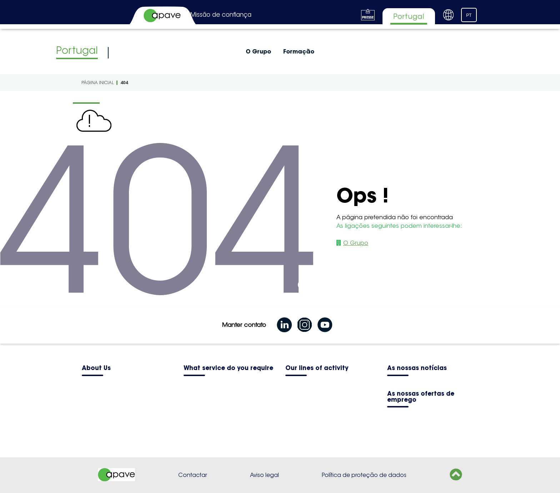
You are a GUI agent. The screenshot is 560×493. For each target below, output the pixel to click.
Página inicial (97, 82)
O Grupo (258, 51)
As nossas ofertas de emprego (420, 397)
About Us (96, 368)
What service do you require (228, 368)
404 (124, 82)
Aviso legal (264, 475)
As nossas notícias (417, 368)
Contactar (192, 475)
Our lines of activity (317, 368)
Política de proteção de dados (364, 475)
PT (468, 15)
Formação (298, 51)
